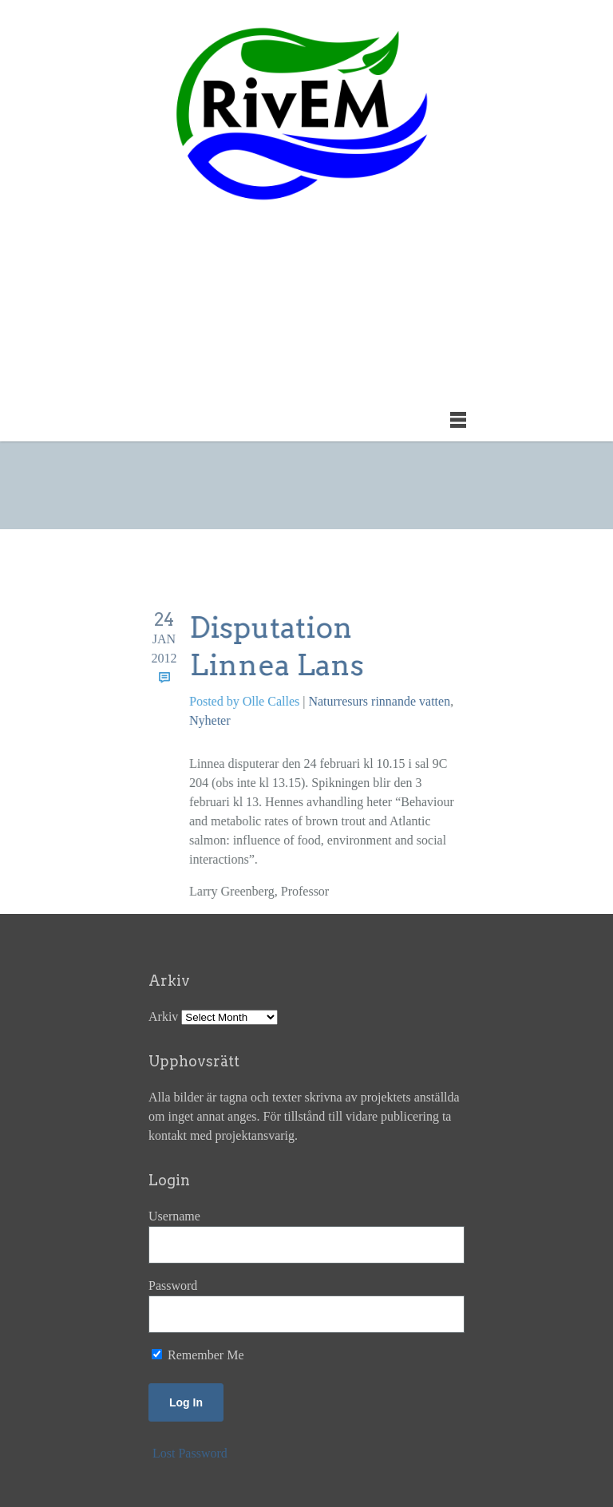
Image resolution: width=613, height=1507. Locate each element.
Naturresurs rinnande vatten (379, 701)
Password (172, 1285)
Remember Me (198, 1355)
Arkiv (163, 1016)
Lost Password (189, 1453)
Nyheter (210, 720)
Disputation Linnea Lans (277, 646)
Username (174, 1216)
